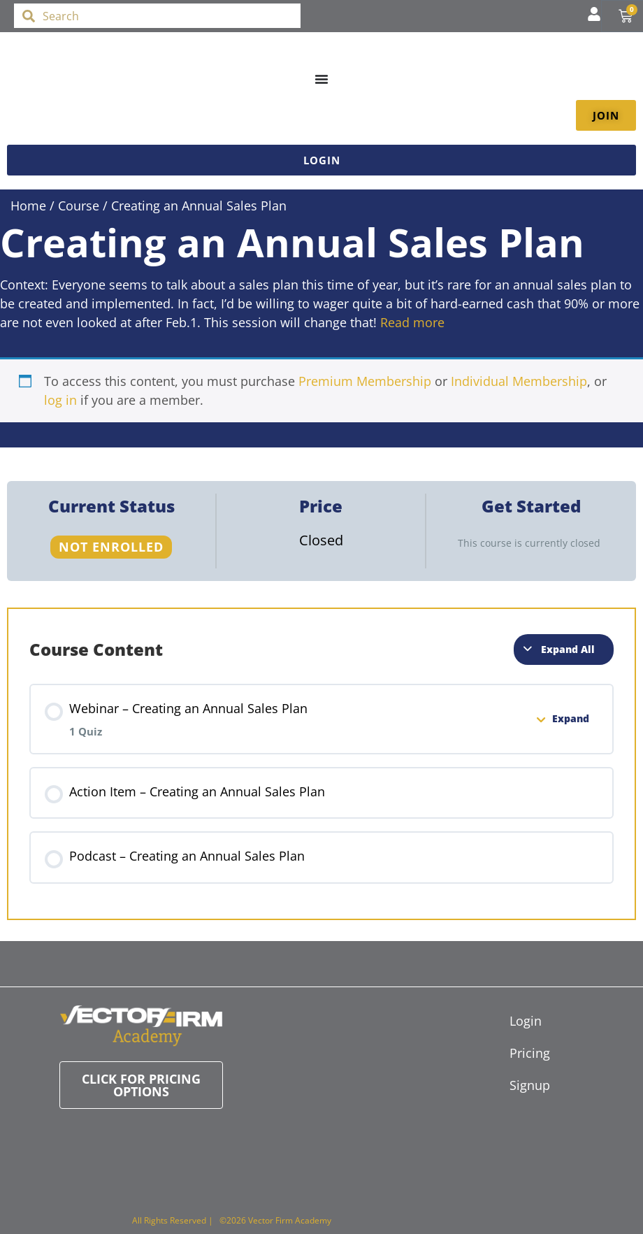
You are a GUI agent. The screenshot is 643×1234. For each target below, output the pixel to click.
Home (28, 205)
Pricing (516, 1053)
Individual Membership (519, 381)
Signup (516, 1085)
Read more (412, 322)
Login (516, 1020)
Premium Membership (364, 381)
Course (78, 205)
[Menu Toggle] (321, 79)
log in (60, 400)
